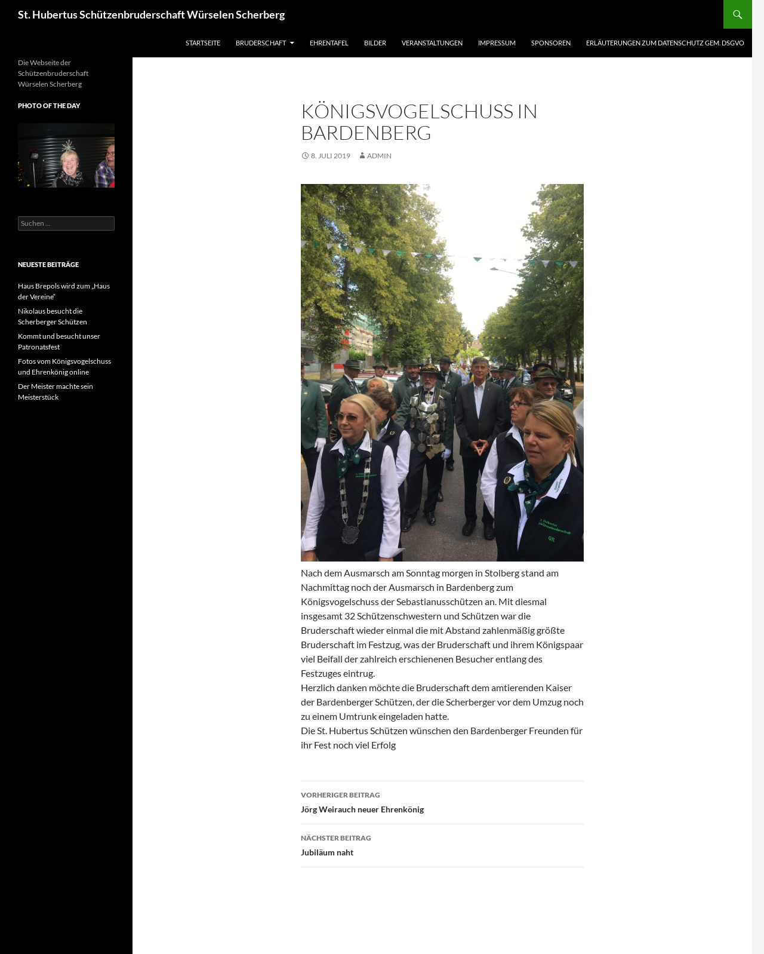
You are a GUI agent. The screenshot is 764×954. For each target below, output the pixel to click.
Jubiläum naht (442, 844)
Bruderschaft (261, 43)
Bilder (375, 43)
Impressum (497, 43)
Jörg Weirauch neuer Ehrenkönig (442, 801)
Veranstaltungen (432, 43)
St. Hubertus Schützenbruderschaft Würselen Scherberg (151, 14)
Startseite (203, 43)
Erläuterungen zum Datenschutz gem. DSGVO (665, 43)
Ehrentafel (329, 43)
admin (379, 155)
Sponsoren (551, 43)
